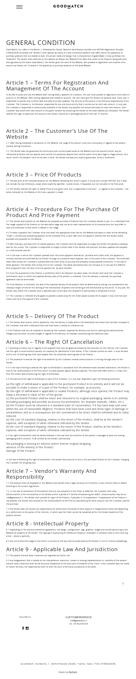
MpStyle (73, 672)
